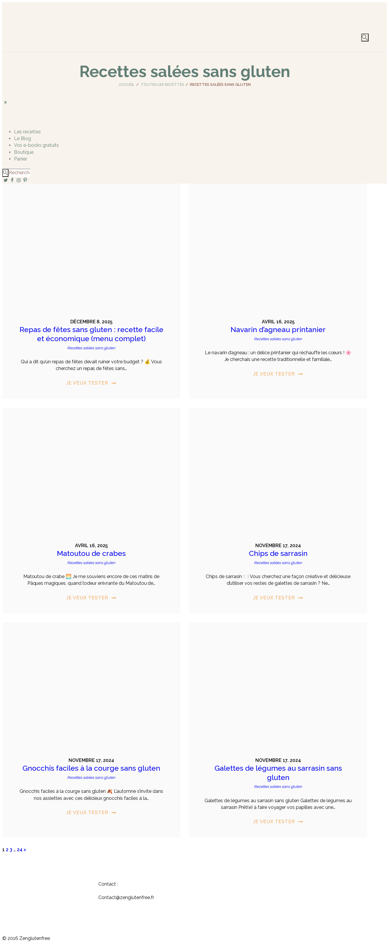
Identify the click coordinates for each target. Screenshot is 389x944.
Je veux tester (87, 383)
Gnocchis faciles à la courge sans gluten (91, 768)
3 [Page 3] (11, 849)
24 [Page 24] (19, 849)
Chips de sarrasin (278, 553)
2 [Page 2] (7, 849)
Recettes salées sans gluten (91, 348)
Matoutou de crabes (91, 553)
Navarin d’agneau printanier (278, 329)
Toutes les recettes (162, 84)
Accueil (127, 84)
